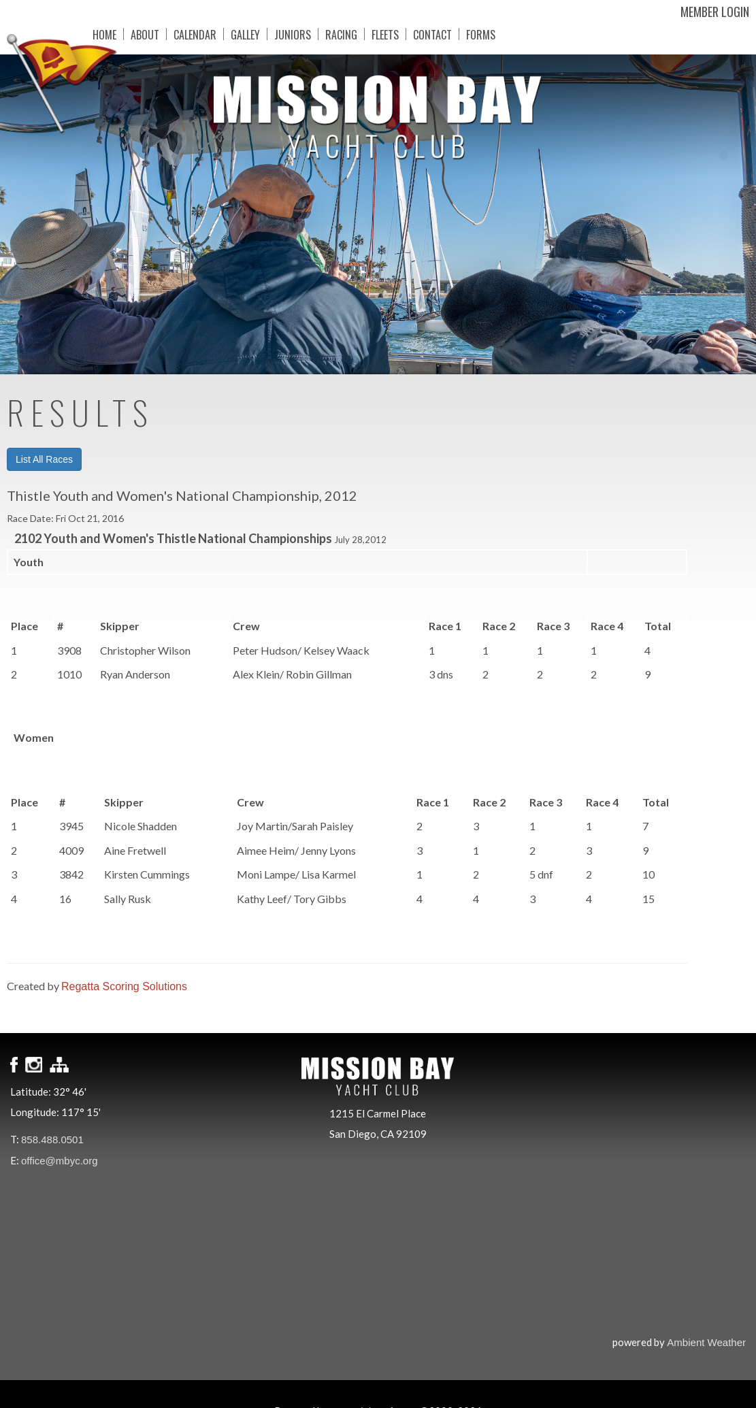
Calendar (184, 34)
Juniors (282, 34)
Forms (470, 34)
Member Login (714, 11)
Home (94, 34)
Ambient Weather (706, 1342)
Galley (235, 34)
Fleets (375, 34)
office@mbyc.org (59, 1160)
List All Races (44, 459)
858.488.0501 (52, 1139)
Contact (422, 34)
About (134, 34)
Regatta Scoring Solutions (124, 986)
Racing (331, 34)
